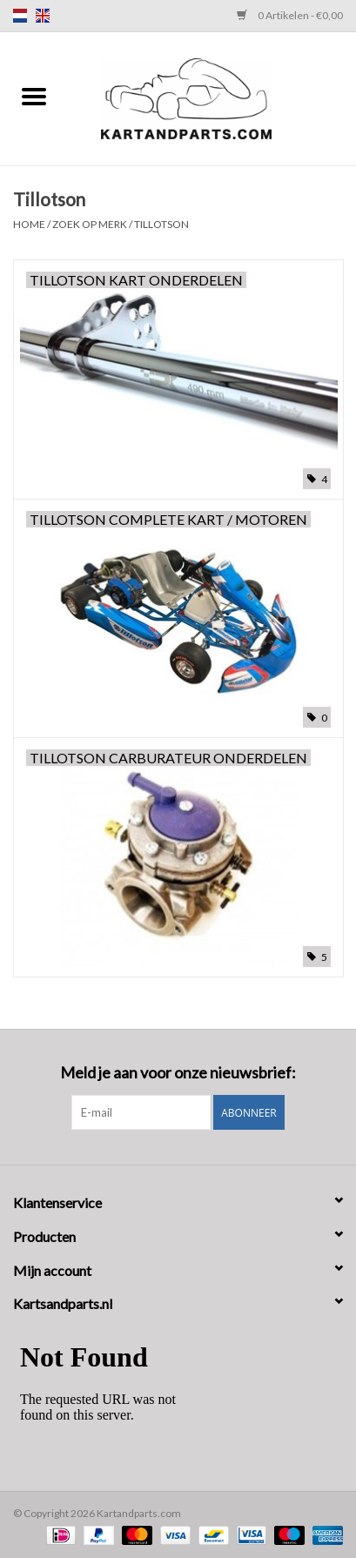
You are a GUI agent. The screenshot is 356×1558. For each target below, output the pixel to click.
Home (29, 224)
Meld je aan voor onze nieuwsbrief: (178, 1073)
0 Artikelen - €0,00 (290, 15)
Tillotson (161, 224)
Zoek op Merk (89, 224)
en (43, 16)
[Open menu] (34, 95)
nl (20, 16)
